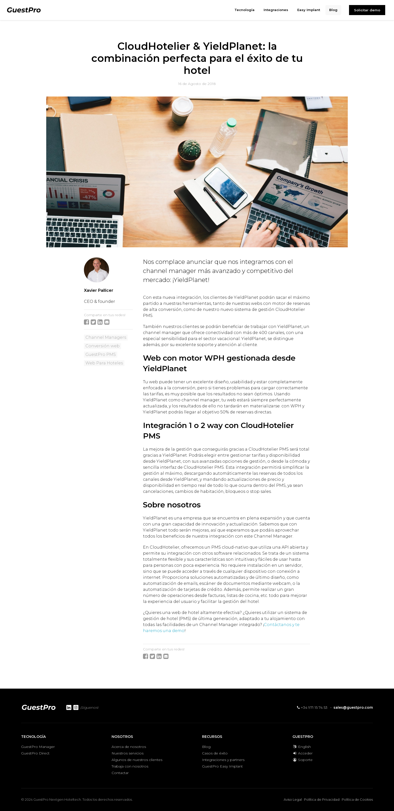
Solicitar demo (367, 10)
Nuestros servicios (127, 753)
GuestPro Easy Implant (222, 766)
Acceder (302, 753)
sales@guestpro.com (353, 707)
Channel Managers (105, 337)
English (301, 746)
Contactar (120, 773)
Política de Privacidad (321, 799)
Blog (206, 746)
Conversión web (102, 346)
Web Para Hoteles (104, 363)
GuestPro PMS (100, 354)
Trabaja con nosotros (130, 766)
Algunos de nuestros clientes (137, 759)
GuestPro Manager (38, 746)
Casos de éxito (215, 753)
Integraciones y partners (223, 759)
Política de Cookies (357, 799)
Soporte (302, 759)
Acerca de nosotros (129, 746)
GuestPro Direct (35, 753)
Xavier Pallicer (98, 290)
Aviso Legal (293, 799)
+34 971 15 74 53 (312, 707)
